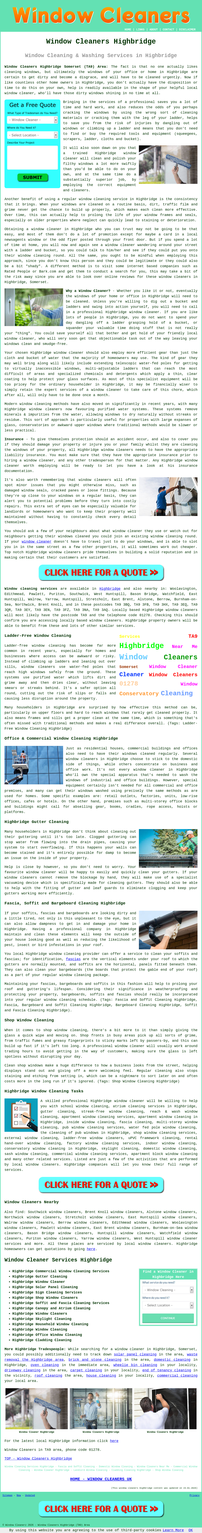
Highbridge (110, 589)
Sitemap (7, 1495)
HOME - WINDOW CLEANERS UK (101, 1479)
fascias (73, 959)
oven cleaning (45, 1365)
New (19, 1495)
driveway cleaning (22, 1370)
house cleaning (101, 1376)
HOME (128, 29)
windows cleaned (74, 536)
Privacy (194, 1495)
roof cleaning (48, 1376)
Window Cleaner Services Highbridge (58, 1260)
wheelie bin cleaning (135, 1365)
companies (169, 266)
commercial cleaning (177, 1376)
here (91, 1249)
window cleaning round (173, 536)
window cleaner (120, 245)
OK (191, 1530)
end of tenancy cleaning (166, 1370)
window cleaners (175, 277)
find (19, 1212)
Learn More (173, 1530)
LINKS (140, 29)
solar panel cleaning (135, 1354)
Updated (30, 1495)
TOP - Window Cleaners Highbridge (38, 1459)
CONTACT (168, 29)
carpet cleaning (86, 1370)
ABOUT (154, 29)
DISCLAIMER (187, 29)
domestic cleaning (172, 1360)
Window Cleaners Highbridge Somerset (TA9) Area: (56, 67)
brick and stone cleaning (95, 1360)
